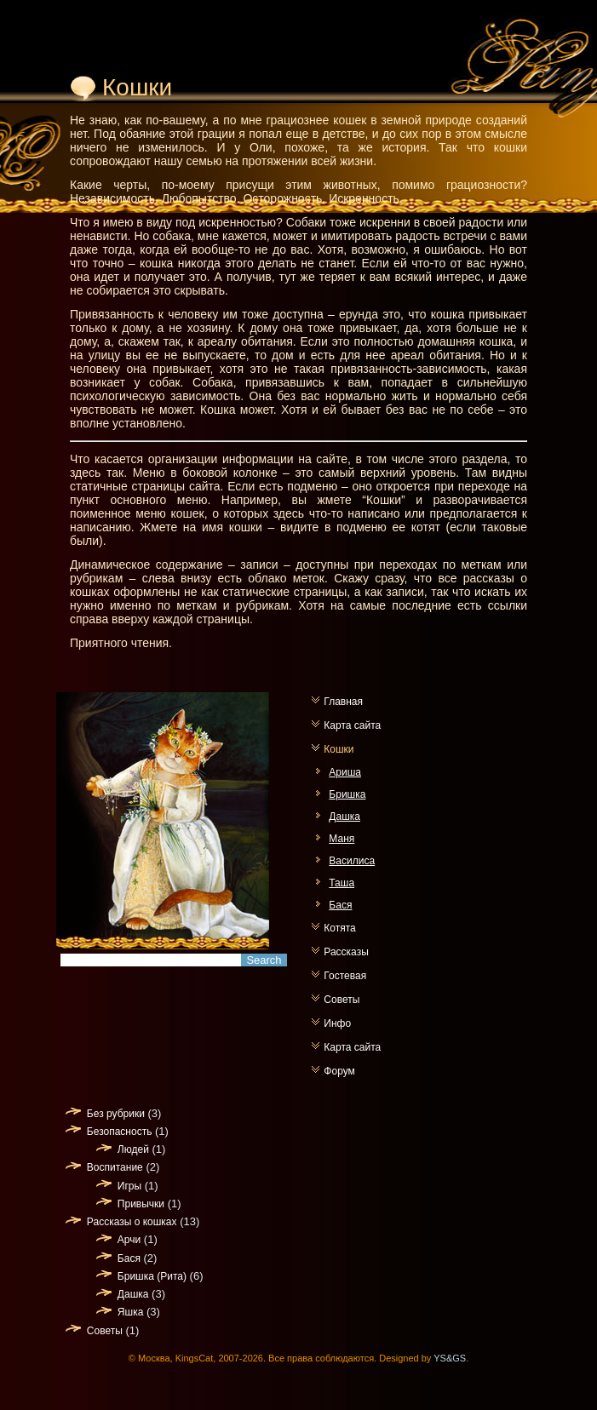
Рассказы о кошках (132, 1222)
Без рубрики (116, 1114)
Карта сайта (352, 725)
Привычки (141, 1204)
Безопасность (119, 1132)
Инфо (337, 1023)
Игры (129, 1186)
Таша (341, 883)
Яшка (130, 1312)
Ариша (345, 772)
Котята (339, 928)
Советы (341, 1000)
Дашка (344, 816)
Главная (343, 702)
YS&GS (449, 1358)
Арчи (129, 1240)
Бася (340, 905)
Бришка (347, 794)
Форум (339, 1071)
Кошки (338, 749)
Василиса (352, 861)
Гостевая (345, 976)
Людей (133, 1149)
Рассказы (346, 952)
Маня (341, 839)
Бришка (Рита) (152, 1276)
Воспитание (115, 1167)
